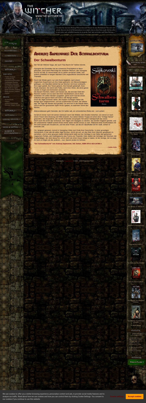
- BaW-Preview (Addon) (12, 90)
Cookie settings (117, 397)
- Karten (6, 93)
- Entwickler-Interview (11, 84)
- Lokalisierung (9, 79)
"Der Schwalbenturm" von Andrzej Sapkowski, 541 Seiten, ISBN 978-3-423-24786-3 (67, 144)
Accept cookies (134, 397)
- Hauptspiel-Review (11, 82)
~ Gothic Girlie (112, 147)
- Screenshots (8, 100)
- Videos (7, 101)
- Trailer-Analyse (9, 77)
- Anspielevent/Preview (12, 80)
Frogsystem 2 (68, 161)
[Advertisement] (94, 30)
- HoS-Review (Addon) (11, 86)
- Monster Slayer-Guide (12, 105)
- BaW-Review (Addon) (12, 91)
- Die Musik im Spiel (11, 88)
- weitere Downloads (11, 103)
